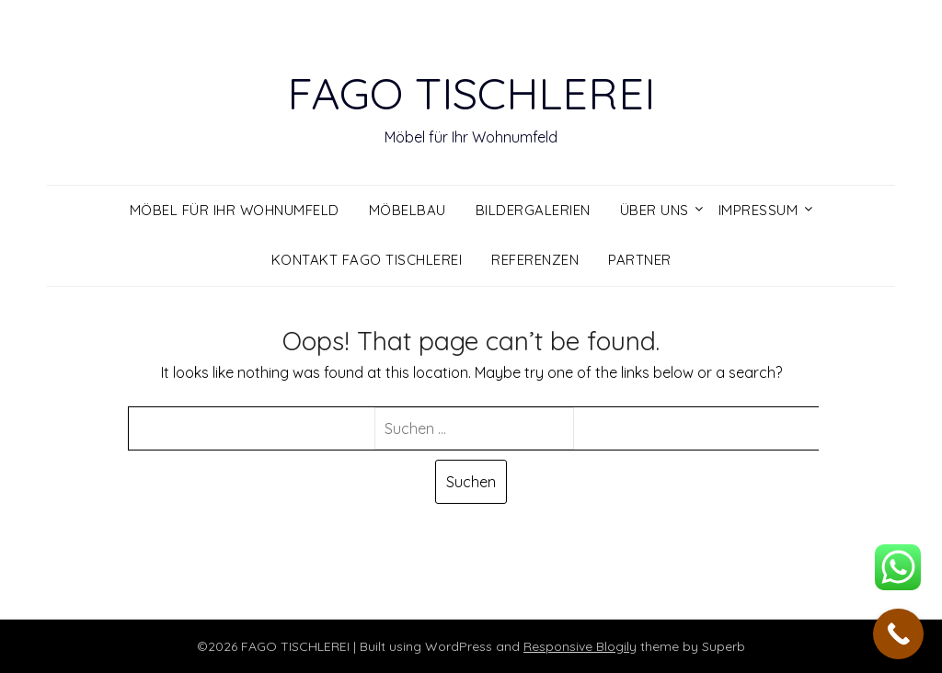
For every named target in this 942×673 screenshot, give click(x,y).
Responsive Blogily (580, 646)
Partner (640, 259)
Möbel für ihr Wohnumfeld (234, 210)
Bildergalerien (533, 210)
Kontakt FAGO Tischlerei (367, 259)
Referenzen (535, 259)
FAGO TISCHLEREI (471, 92)
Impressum (758, 210)
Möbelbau (407, 210)
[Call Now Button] (898, 634)
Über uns (654, 210)
